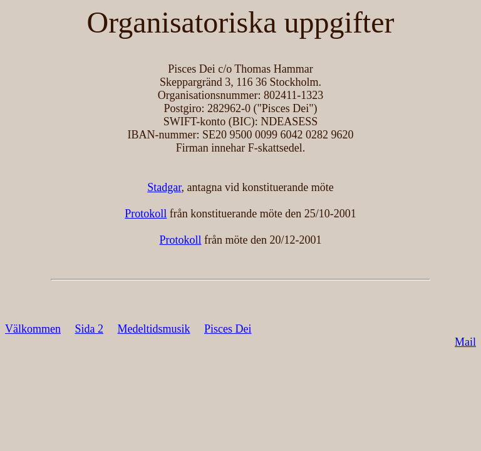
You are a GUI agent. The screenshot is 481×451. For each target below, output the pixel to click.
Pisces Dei (228, 329)
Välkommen (33, 329)
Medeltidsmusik (154, 329)
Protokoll (146, 213)
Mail (465, 342)
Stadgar (164, 187)
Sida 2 (89, 329)
